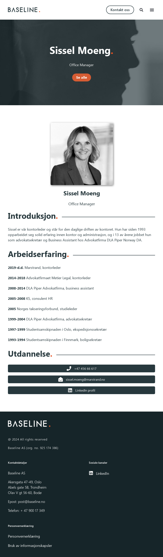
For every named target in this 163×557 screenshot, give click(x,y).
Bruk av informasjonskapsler (30, 545)
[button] (141, 10)
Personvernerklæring (24, 536)
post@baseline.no (31, 501)
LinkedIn (102, 473)
